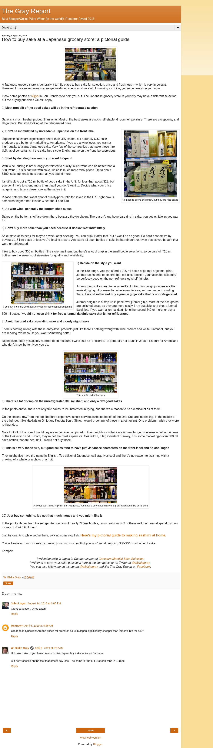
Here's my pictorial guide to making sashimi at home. (123, 535)
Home (91, 730)
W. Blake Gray (20, 648)
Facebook (143, 566)
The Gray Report (26, 11)
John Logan (18, 603)
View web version (90, 737)
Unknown (17, 625)
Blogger (97, 744)
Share (8, 583)
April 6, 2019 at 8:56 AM (38, 625)
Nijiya (35, 96)
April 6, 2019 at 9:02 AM (49, 648)
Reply (14, 613)
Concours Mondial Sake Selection (121, 558)
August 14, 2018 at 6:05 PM (44, 603)
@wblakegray (141, 562)
